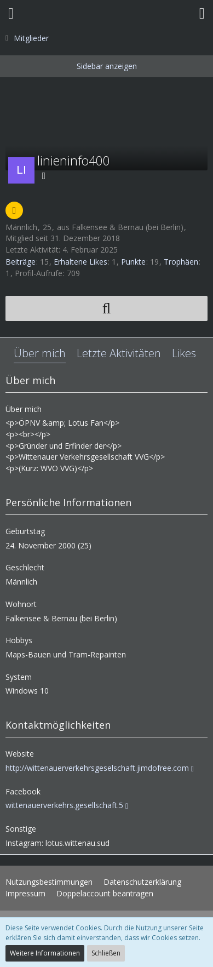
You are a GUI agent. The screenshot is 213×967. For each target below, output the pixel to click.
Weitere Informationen (45, 953)
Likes (184, 353)
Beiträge (20, 261)
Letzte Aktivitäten (119, 353)
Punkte (133, 261)
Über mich (40, 353)
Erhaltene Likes (80, 261)
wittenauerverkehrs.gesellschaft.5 (64, 805)
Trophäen (181, 261)
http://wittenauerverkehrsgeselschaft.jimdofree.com (97, 768)
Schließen (105, 953)
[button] (10, 13)
